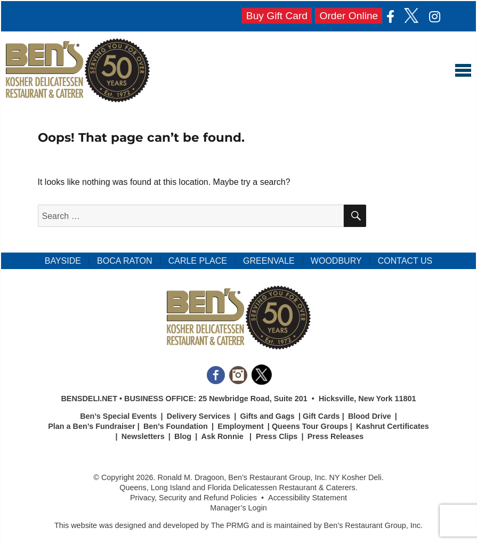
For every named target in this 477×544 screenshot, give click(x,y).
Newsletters (143, 436)
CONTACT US (405, 260)
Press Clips (276, 436)
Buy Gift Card (277, 15)
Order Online (348, 15)
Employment (240, 426)
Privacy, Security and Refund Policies (193, 497)
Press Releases (336, 436)
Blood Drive (369, 416)
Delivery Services (198, 416)
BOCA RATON (124, 260)
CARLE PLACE (197, 260)
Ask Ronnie (222, 436)
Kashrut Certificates (392, 426)
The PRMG (230, 525)
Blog (182, 436)
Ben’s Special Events (118, 416)
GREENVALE (269, 260)
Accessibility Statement (307, 497)
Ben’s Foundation (175, 426)
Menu (463, 70)
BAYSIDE (63, 260)
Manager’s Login (238, 508)
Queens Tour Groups (310, 426)
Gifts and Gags (267, 416)
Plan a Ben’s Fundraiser (91, 426)
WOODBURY (336, 260)
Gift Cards (321, 416)
